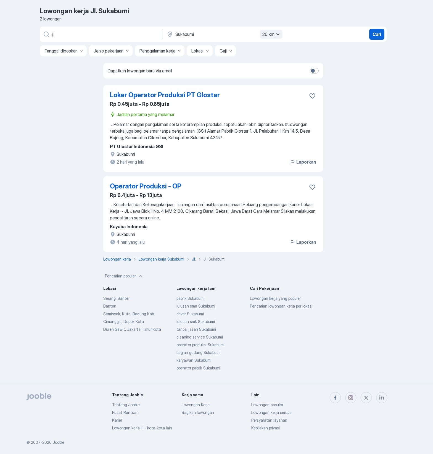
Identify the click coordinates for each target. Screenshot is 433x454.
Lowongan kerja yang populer (275, 298)
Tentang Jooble (126, 404)
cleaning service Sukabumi (199, 337)
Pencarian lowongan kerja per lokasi (281, 306)
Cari (377, 34)
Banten (109, 306)
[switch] (314, 71)
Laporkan (303, 162)
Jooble (58, 442)
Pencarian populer (124, 276)
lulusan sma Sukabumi (195, 306)
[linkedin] (381, 397)
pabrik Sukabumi (190, 298)
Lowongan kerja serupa (271, 412)
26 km (271, 34)
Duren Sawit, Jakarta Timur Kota (132, 329)
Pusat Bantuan (125, 412)
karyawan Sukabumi (193, 360)
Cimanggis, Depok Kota (123, 321)
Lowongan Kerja (196, 404)
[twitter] (366, 397)
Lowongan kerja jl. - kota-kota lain (142, 428)
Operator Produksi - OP (145, 186)
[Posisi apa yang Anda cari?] (100, 34)
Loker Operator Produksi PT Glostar (165, 95)
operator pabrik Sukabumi (198, 368)
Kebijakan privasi (265, 428)
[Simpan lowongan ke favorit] (312, 96)
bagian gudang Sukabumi (198, 352)
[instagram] (350, 397)
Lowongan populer (267, 404)
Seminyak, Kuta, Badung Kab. (129, 313)
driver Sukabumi (190, 313)
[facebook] (335, 397)
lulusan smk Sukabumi (195, 321)
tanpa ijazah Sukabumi (196, 329)
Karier (117, 420)
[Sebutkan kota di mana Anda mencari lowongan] (224, 34)
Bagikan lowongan (198, 412)
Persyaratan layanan (269, 420)
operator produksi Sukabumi (200, 344)
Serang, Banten (117, 298)
